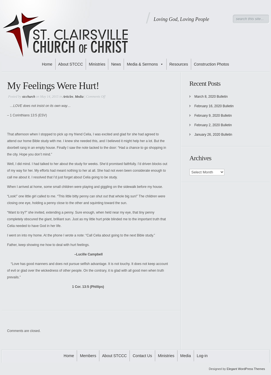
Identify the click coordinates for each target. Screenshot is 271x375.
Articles (68, 97)
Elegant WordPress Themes (246, 369)
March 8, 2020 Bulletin (211, 97)
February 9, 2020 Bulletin (213, 116)
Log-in (202, 355)
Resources (178, 64)
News (116, 64)
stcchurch (28, 97)
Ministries (97, 64)
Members (88, 355)
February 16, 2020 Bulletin (214, 106)
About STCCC (70, 64)
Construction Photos (211, 64)
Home (47, 64)
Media (79, 97)
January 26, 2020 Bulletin (213, 135)
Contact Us (142, 355)
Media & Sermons (145, 64)
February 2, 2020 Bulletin (213, 125)
